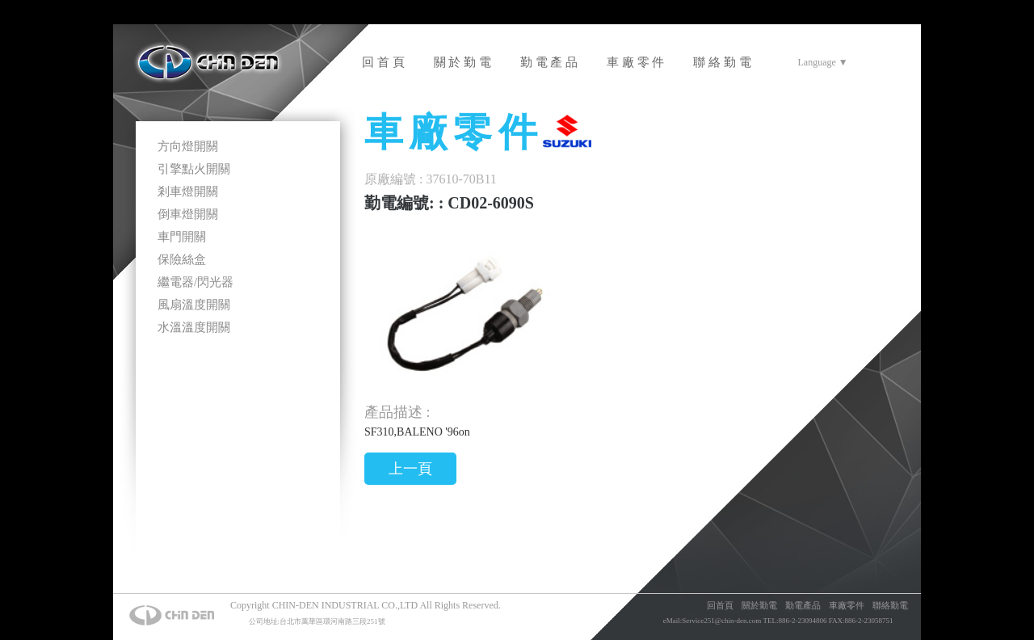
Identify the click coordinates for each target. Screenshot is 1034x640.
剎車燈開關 (188, 191)
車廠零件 (846, 605)
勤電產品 (803, 605)
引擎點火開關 (194, 168)
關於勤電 (759, 605)
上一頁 (410, 469)
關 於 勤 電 (462, 62)
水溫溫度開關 (194, 327)
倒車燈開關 (188, 214)
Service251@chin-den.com (721, 621)
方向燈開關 (188, 146)
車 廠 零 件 (635, 62)
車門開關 (182, 236)
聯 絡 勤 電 (721, 62)
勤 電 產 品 (549, 62)
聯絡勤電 (890, 605)
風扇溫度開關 (194, 304)
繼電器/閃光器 (195, 282)
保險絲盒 (182, 259)
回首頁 (720, 605)
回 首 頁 (383, 62)
